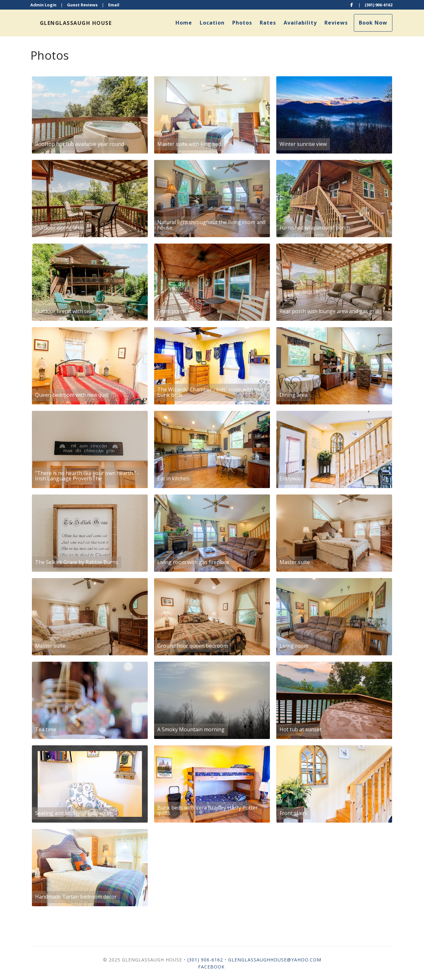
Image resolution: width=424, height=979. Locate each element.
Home (183, 22)
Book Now (373, 22)
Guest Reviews (82, 5)
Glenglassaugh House (76, 22)
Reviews (336, 22)
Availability (300, 22)
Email (113, 5)
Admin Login (43, 5)
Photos (242, 22)
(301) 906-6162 (378, 5)
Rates (268, 22)
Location (212, 22)
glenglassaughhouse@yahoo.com (274, 960)
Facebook (211, 967)
